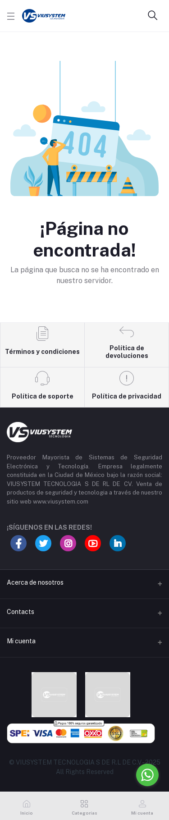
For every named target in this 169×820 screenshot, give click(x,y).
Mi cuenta (21, 641)
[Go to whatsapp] (147, 775)
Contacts (20, 611)
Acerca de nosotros (35, 582)
